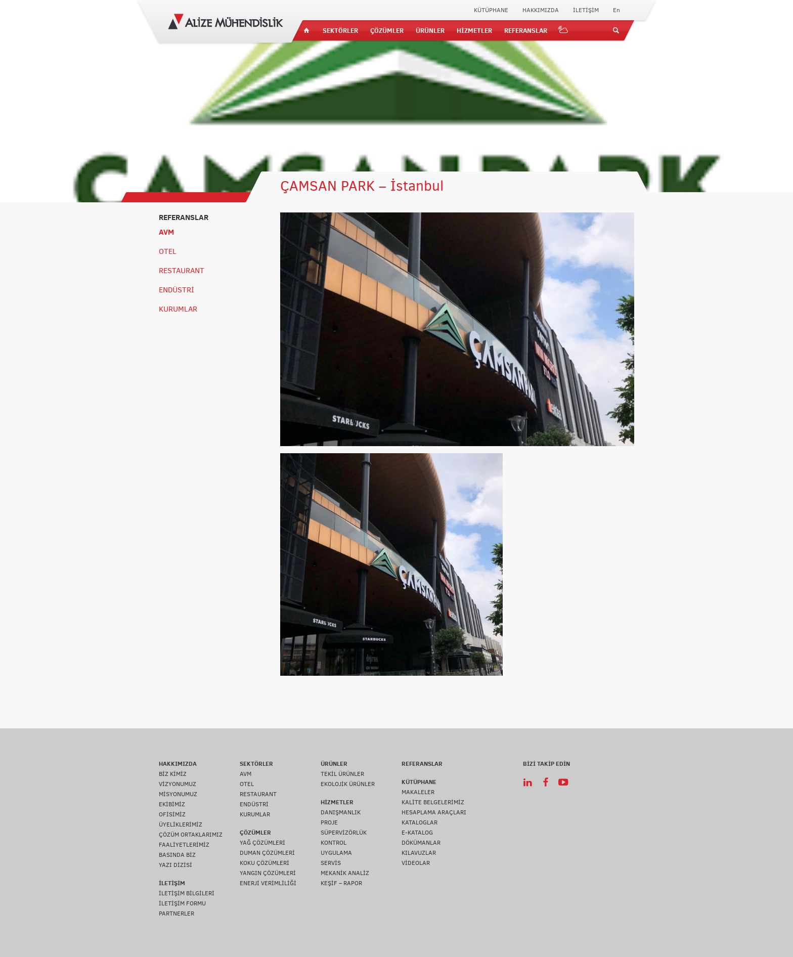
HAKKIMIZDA (540, 10)
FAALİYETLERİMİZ (184, 845)
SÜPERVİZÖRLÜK (344, 833)
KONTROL (333, 843)
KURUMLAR (178, 309)
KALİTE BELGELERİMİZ (433, 802)
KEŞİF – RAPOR (341, 883)
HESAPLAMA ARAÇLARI (434, 812)
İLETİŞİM (586, 10)
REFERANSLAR (525, 30)
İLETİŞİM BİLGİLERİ (186, 893)
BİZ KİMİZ (173, 774)
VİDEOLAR (416, 863)
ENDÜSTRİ (176, 290)
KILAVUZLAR (419, 853)
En (616, 10)
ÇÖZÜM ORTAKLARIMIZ (191, 835)
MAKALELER (418, 792)
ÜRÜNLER (430, 30)
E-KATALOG (417, 833)
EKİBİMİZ (172, 804)
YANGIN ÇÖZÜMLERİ (268, 873)
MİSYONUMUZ (178, 794)
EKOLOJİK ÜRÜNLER (348, 784)
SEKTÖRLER (340, 30)
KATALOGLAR (419, 822)
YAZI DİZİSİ (175, 865)
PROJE (329, 822)
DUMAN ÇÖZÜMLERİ (267, 853)
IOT (563, 30)
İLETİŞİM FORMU (182, 903)
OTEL (168, 251)
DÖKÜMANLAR (421, 843)
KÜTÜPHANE (491, 10)
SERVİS (331, 863)
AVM (166, 232)
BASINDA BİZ (177, 855)
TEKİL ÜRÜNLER (342, 774)
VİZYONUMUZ (177, 784)
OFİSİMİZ (172, 814)
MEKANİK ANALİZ (345, 873)
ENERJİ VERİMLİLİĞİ (268, 883)
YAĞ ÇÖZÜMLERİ (262, 843)
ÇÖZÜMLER (387, 30)
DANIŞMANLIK (341, 812)
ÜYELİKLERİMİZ (180, 824)
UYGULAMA (336, 853)
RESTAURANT (181, 271)
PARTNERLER (176, 913)
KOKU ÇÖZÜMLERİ (264, 863)
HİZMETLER (474, 30)
